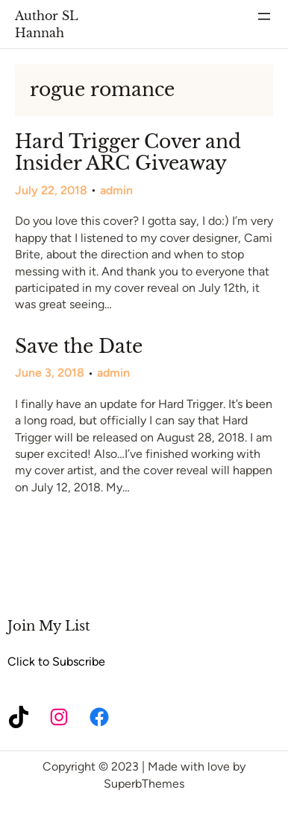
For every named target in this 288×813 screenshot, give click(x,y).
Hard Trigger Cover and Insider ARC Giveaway (128, 153)
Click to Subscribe (56, 661)
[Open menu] (264, 16)
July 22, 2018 (51, 190)
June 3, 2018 (49, 373)
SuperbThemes (144, 784)
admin (116, 190)
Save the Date (79, 347)
